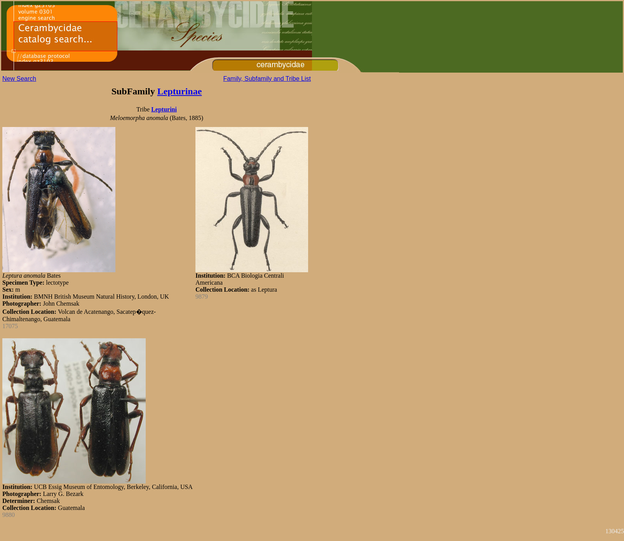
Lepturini (164, 109)
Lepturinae (179, 91)
